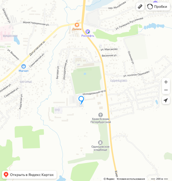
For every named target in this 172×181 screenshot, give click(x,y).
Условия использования (131, 178)
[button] (140, 7)
